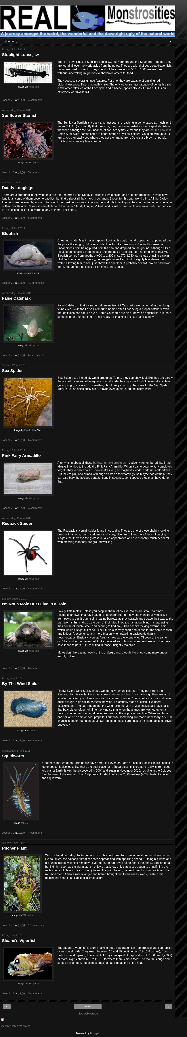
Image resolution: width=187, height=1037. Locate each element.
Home (88, 1006)
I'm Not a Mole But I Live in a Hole (34, 604)
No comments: (36, 355)
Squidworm (13, 756)
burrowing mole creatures (109, 462)
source (24, 823)
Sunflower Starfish (19, 115)
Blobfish (10, 233)
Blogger (94, 1033)
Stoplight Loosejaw (20, 54)
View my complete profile (15, 1026)
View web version (87, 1013)
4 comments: (35, 99)
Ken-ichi (28, 430)
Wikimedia (33, 730)
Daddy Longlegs (17, 187)
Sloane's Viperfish (19, 940)
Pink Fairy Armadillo (21, 455)
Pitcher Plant (14, 848)
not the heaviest (160, 130)
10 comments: (36, 282)
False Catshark (16, 298)
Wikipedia (34, 86)
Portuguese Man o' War (124, 694)
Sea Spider (12, 370)
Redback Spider (17, 523)
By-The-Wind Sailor (20, 683)
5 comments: (35, 172)
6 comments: (35, 217)
